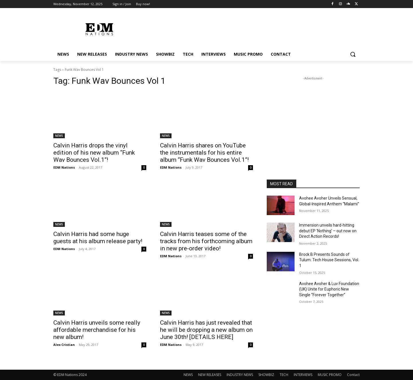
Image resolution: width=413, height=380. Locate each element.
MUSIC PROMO (330, 374)
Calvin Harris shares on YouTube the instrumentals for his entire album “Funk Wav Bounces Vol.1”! (204, 152)
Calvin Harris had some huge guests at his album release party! (97, 238)
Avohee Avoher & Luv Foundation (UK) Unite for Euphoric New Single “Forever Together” (329, 289)
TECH (284, 374)
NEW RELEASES (209, 374)
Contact (353, 374)
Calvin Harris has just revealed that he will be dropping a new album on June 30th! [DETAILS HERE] (206, 329)
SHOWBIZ (266, 374)
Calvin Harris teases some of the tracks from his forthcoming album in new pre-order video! (206, 241)
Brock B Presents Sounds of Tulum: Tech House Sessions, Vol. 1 (329, 260)
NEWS (59, 136)
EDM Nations (64, 167)
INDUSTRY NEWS (240, 374)
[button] (353, 54)
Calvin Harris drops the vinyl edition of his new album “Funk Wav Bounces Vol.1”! (94, 152)
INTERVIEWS (303, 374)
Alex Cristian (64, 344)
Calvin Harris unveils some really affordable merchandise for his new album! (96, 329)
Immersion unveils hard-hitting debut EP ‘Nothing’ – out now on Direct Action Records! (327, 231)
